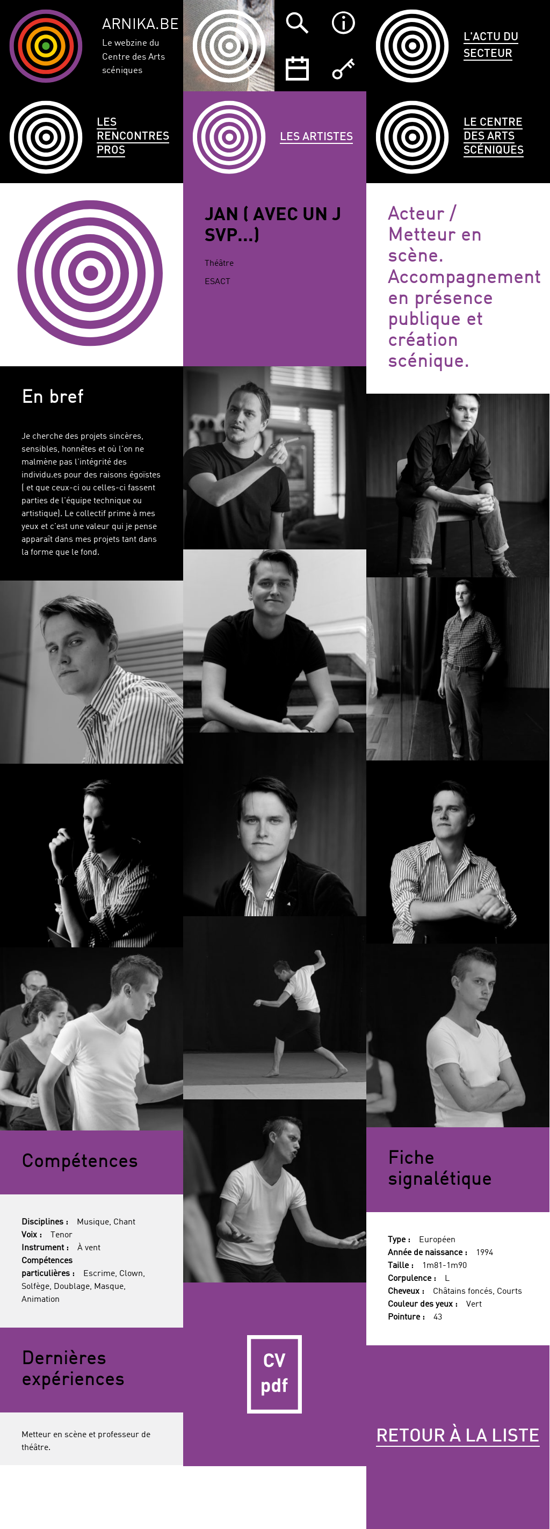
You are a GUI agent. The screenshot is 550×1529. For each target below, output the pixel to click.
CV (274, 1374)
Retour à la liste (458, 1436)
